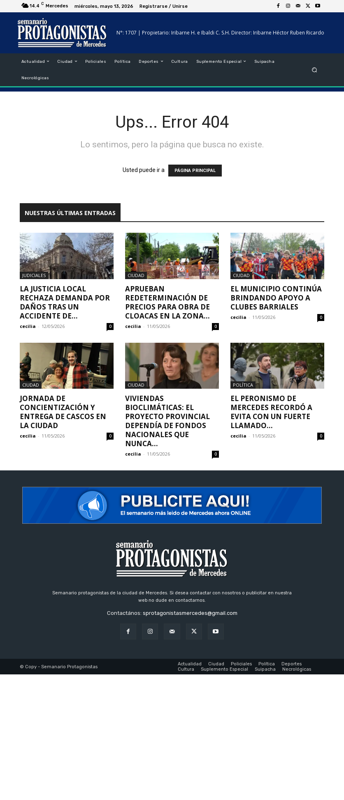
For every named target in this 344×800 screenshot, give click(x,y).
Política (243, 385)
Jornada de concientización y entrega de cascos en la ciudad (63, 412)
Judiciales (34, 275)
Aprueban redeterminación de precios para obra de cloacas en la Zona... (167, 302)
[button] (315, 70)
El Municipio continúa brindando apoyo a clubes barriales (276, 298)
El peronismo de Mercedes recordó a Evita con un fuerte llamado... (271, 412)
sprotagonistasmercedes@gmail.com (190, 613)
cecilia (28, 326)
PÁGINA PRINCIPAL (195, 170)
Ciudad (136, 275)
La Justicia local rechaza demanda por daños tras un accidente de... (65, 302)
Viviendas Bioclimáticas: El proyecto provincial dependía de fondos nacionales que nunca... (167, 421)
